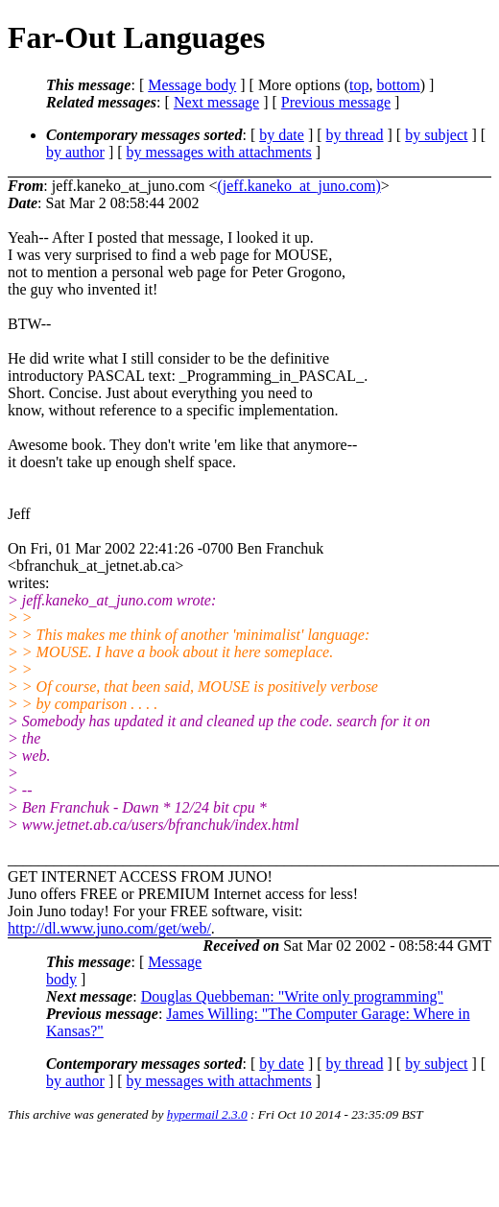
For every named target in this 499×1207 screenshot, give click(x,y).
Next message (216, 102)
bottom (397, 85)
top (358, 85)
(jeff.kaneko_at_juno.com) (298, 186)
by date (281, 135)
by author (75, 152)
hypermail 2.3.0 (207, 1114)
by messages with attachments (219, 152)
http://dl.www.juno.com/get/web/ (109, 928)
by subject (436, 135)
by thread (355, 135)
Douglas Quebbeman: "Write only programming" (292, 996)
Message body (192, 85)
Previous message (336, 102)
